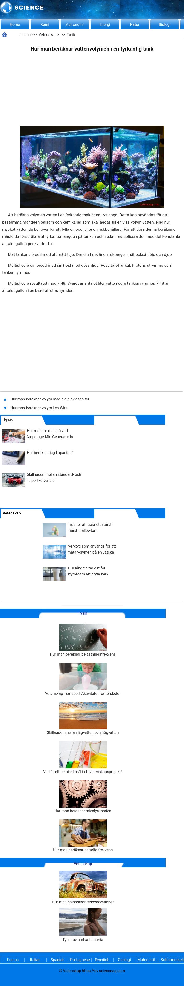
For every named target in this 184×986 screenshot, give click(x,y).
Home (15, 24)
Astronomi (75, 24)
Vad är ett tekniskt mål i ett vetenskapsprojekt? (83, 757)
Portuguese (79, 959)
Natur (134, 24)
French (13, 959)
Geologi (124, 959)
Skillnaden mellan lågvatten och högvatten (83, 718)
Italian (35, 959)
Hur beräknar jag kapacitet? (50, 452)
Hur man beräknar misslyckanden (82, 796)
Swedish (102, 959)
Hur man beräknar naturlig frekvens (83, 835)
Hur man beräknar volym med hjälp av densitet (49, 399)
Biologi (165, 24)
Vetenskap (48, 34)
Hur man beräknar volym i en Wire (39, 408)
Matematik (147, 959)
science (26, 34)
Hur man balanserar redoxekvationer (83, 887)
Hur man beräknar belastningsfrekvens (83, 640)
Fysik (70, 34)
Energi (104, 24)
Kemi (44, 24)
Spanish (57, 959)
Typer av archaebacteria (83, 925)
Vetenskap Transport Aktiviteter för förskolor (83, 679)
